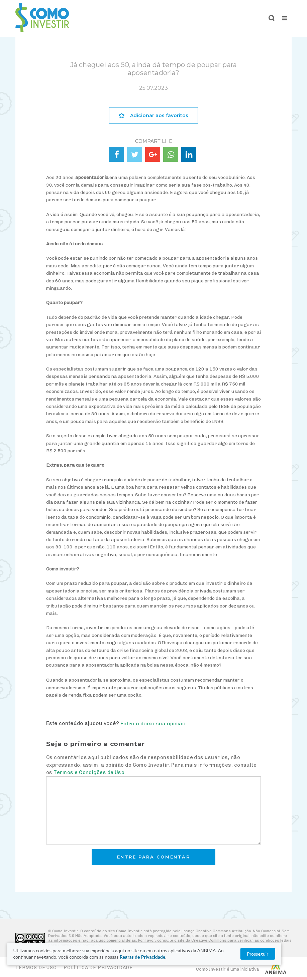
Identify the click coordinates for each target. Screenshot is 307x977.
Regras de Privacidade (122, 957)
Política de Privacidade (98, 967)
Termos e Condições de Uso (89, 772)
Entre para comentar (153, 857)
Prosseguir (276, 954)
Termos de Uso (36, 967)
